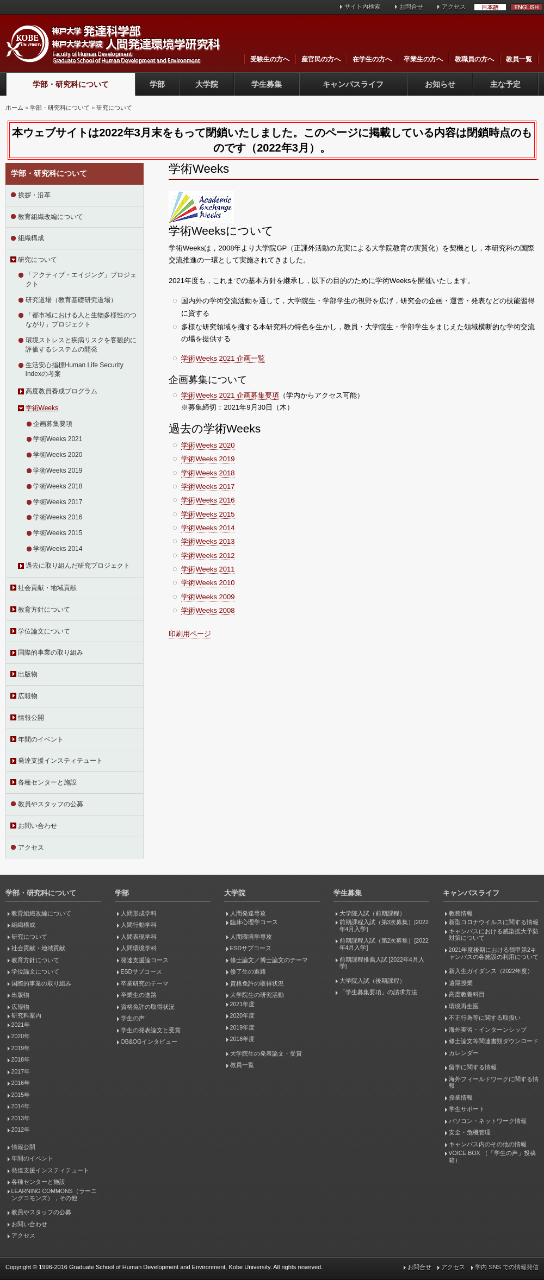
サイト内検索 (362, 6)
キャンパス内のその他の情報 (488, 1144)
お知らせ (440, 84)
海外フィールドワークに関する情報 (494, 1082)
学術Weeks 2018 (58, 486)
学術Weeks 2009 (207, 597)
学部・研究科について (71, 84)
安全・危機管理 (470, 1132)
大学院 (206, 84)
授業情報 (461, 1097)
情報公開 (31, 717)
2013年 (20, 1118)
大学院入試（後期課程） (372, 980)
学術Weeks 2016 (58, 517)
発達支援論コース (145, 960)
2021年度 (242, 1004)
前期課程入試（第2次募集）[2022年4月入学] (384, 944)
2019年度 (242, 1027)
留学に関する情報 (473, 1067)
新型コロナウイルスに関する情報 (494, 922)
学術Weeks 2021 (58, 439)
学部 (157, 84)
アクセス (454, 6)
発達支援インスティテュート (60, 760)
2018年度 (242, 1039)
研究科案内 (26, 1015)
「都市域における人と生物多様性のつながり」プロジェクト (81, 319)
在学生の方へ (372, 59)
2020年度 (242, 1015)
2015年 (20, 1094)
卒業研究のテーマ (145, 983)
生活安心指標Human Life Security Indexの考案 (74, 369)
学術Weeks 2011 (207, 569)
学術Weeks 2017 (58, 502)
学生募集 (266, 84)
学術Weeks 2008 (207, 610)
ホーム (14, 107)
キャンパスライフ (353, 84)
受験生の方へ (269, 59)
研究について (114, 107)
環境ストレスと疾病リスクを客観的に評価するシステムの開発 (81, 344)
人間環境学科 (139, 948)
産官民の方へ (321, 59)
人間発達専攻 (248, 913)
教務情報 (461, 913)
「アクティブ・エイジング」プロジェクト (81, 279)
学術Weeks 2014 (58, 549)
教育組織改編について (50, 217)
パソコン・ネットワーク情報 (488, 1121)
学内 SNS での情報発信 (507, 1267)
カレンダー (464, 1053)
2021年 (20, 1024)
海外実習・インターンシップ (488, 1029)
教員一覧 (519, 59)
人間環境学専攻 (251, 936)
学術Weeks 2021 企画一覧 (223, 358)
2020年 (20, 1036)
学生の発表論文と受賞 (151, 1030)
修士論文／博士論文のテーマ (269, 960)
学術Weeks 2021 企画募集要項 (230, 395)
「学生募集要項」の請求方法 (378, 992)
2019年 (20, 1048)
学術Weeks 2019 (58, 470)
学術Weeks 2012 (207, 555)
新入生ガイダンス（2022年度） (491, 971)
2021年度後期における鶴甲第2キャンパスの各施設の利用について (494, 953)
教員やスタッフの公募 (50, 804)
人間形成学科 (139, 913)
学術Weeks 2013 (207, 541)
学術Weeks (42, 408)
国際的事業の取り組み (50, 652)
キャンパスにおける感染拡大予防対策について (494, 935)
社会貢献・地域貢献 (47, 588)
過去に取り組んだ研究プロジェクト (78, 565)
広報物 (28, 696)
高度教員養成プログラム (61, 391)
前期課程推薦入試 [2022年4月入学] (381, 963)
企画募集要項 (52, 424)
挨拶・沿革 (34, 195)
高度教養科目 (467, 994)
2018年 (20, 1059)
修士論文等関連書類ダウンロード (494, 1041)
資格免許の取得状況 (148, 1006)
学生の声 (133, 1018)
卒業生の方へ (423, 59)
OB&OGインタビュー (149, 1041)
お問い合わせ (37, 826)
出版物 (28, 674)
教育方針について (44, 609)
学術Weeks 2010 (207, 583)
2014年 (20, 1106)
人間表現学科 (139, 936)
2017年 (20, 1071)
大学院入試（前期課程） (372, 913)
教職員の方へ (474, 59)
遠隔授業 (461, 983)
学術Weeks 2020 (58, 455)
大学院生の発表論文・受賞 (266, 1053)
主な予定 (505, 84)
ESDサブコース (142, 971)
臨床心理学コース (254, 922)
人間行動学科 (139, 924)
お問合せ (411, 6)
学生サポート (467, 1109)
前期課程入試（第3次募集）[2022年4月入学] (384, 925)
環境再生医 (464, 1006)
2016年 (20, 1083)
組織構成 (31, 238)
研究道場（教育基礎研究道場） (71, 300)
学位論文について (44, 631)
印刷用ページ (190, 634)
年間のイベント (41, 739)
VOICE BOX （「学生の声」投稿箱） (492, 1156)
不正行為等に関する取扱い (485, 1017)
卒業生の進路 (139, 995)
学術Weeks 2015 (58, 533)
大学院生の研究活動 (257, 995)
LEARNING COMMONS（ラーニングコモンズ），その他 (54, 1194)
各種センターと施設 (47, 782)
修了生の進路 (248, 971)
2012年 (20, 1129)
